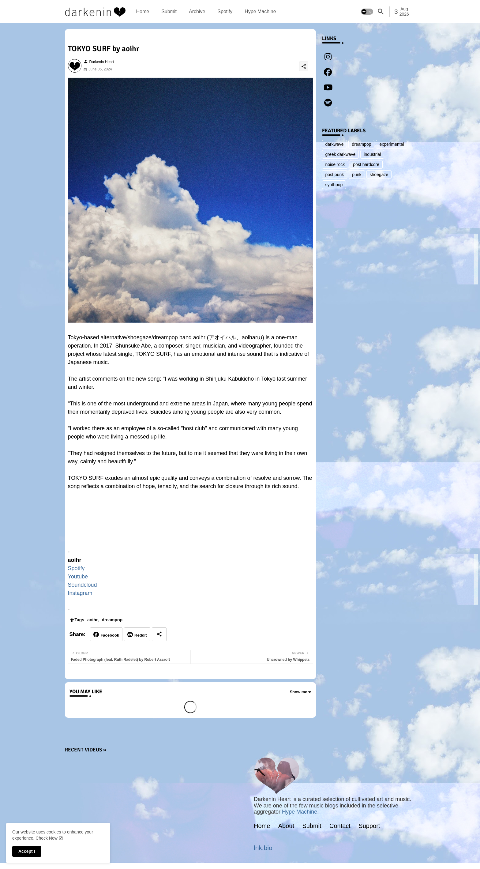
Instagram (80, 593)
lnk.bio (263, 847)
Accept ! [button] (26, 851)
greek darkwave (340, 154)
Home (142, 11)
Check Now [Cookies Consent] (47, 838)
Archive (197, 11)
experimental (391, 144)
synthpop (334, 184)
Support (369, 825)
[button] (367, 12)
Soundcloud (82, 585)
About (286, 825)
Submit (169, 11)
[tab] (143, 11)
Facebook (109, 635)
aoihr (92, 619)
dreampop (112, 619)
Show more (300, 692)
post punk (334, 174)
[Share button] (159, 634)
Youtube (78, 577)
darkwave (334, 144)
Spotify (224, 11)
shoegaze (379, 174)
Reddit (140, 635)
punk (356, 174)
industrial (372, 154)
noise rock (335, 164)
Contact (340, 825)
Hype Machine (260, 11)
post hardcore (366, 164)
